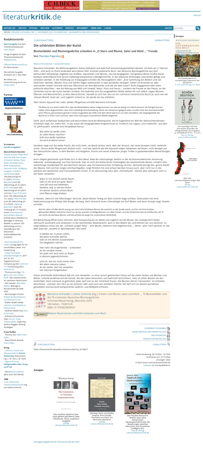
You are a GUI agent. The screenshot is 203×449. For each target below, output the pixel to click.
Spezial (33, 28)
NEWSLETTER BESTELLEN (156, 338)
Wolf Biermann (16, 162)
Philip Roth (23, 154)
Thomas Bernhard (12, 180)
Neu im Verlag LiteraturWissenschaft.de (138, 431)
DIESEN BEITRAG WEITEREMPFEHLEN (151, 331)
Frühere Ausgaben (21, 32)
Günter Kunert (10, 154)
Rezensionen (93, 32)
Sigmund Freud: (16, 364)
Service (69, 28)
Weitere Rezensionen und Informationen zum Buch (76, 313)
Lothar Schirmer (82, 294)
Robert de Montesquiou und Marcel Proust (15, 298)
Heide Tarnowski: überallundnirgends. (13, 254)
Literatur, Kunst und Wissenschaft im (14, 353)
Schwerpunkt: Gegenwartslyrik (69, 32)
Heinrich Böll (9, 157)
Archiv (22, 28)
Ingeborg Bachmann (13, 205)
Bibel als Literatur (16, 371)
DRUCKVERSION (160, 335)
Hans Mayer (9, 49)
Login (107, 28)
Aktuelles (9, 28)
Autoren (57, 28)
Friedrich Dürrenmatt (12, 172)
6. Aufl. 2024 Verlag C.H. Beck (187, 84)
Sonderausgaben (12, 147)
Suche (168, 28)
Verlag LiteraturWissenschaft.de (66, 424)
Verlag (197, 15)
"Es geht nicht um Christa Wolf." (14, 275)
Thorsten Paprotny (50, 56)
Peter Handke (20, 198)
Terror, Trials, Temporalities (12, 320)
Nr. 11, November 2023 (42, 32)
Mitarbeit (82, 28)
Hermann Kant (10, 168)
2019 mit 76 (9, 269)
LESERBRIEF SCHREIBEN (157, 328)
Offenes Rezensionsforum (15, 64)
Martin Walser (13, 160)
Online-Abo (9, 85)
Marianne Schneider (59, 294)
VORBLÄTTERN (162, 40)
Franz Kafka (9, 343)
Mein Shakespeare (12, 165)
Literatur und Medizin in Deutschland (15, 306)
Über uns (96, 28)
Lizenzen (147, 365)
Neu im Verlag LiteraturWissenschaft (187, 136)
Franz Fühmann (19, 193)
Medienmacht (10, 59)
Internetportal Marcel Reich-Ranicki (13, 213)
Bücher (45, 28)
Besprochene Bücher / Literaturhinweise (52, 63)
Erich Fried (8, 187)
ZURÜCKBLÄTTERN (43, 40)
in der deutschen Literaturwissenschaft (13, 383)
